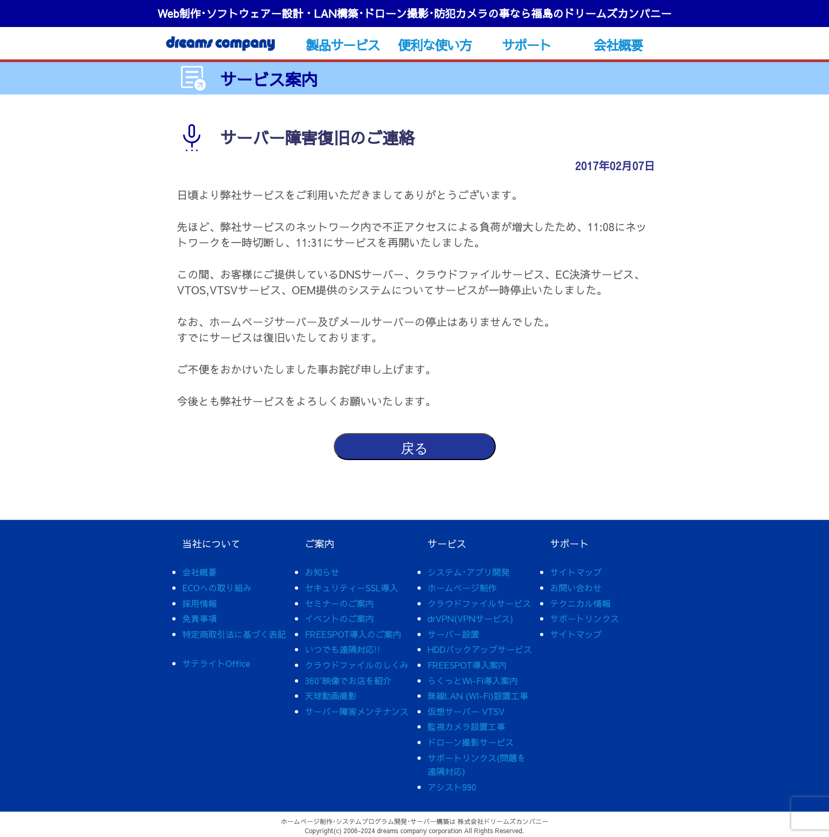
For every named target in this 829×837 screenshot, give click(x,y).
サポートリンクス (584, 618)
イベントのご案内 (339, 618)
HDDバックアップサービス (480, 649)
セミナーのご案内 (339, 603)
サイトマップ (576, 572)
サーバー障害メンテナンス (357, 711)
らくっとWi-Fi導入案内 (473, 680)
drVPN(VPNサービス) (471, 618)
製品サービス (343, 45)
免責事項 (200, 618)
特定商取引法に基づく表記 (234, 634)
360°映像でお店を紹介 (348, 680)
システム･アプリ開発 (469, 572)
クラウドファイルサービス (479, 603)
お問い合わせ (576, 587)
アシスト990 (452, 787)
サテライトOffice (217, 663)
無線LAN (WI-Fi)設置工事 (478, 695)
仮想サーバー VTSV (466, 711)
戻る (414, 448)
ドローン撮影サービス (471, 742)
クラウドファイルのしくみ (357, 665)
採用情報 (200, 603)
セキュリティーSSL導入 (352, 587)
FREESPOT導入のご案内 (353, 634)
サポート (526, 45)
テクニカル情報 (580, 603)
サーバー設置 (454, 634)
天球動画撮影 (331, 695)
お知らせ (322, 572)
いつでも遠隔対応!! (343, 649)
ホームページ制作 (462, 587)
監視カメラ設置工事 (467, 726)
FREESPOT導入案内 (467, 665)
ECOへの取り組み (217, 587)
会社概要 (618, 45)
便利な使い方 (434, 45)
